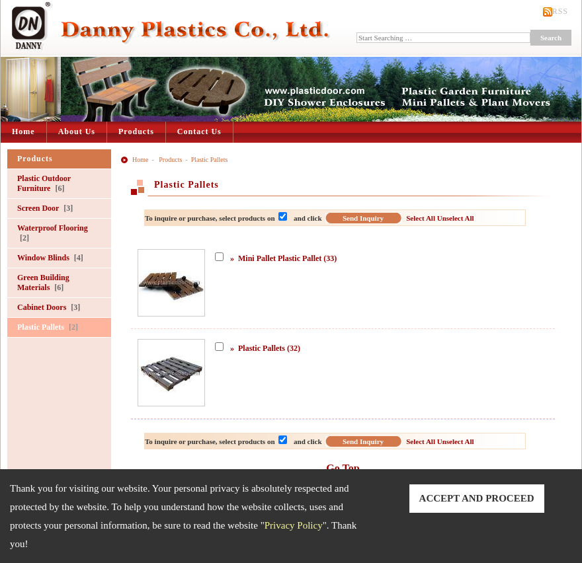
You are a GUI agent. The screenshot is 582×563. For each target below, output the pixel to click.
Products (136, 131)
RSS (560, 11)
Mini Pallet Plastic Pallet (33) (287, 258)
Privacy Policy (294, 525)
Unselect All (455, 218)
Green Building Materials (43, 282)
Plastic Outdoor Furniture (44, 183)
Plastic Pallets (47, 327)
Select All (420, 218)
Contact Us (199, 131)
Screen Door (45, 208)
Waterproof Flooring (52, 233)
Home (23, 131)
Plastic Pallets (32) (269, 348)
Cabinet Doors (48, 307)
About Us (76, 131)
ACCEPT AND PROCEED (476, 498)
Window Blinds (50, 257)
